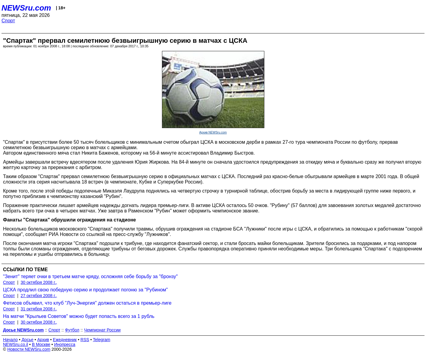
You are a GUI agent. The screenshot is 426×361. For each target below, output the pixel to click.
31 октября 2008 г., (39, 308)
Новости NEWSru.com (28, 349)
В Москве (41, 344)
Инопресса (65, 344)
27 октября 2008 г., (39, 295)
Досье (27, 339)
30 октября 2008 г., (39, 282)
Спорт (8, 20)
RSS (84, 339)
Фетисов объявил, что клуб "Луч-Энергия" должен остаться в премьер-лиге (87, 303)
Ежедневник (65, 339)
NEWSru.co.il (15, 344)
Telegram (101, 339)
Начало (10, 339)
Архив (43, 339)
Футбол (72, 330)
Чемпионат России (102, 330)
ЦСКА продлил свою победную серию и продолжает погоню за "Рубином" (85, 289)
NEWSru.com (26, 7)
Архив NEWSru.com (213, 132)
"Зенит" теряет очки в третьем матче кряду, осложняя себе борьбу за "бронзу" (90, 276)
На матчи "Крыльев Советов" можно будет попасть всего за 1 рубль (78, 316)
